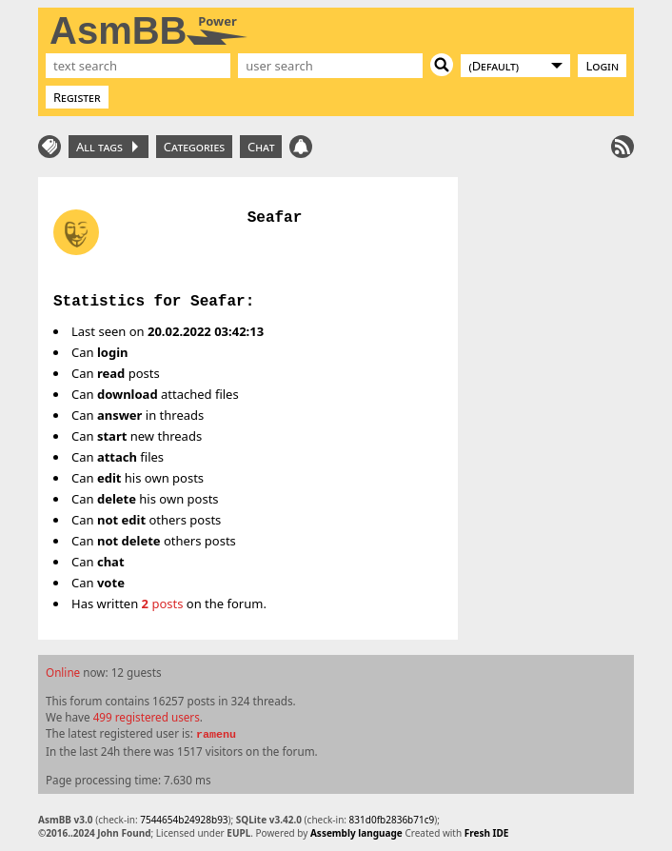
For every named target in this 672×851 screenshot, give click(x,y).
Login (602, 65)
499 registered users (146, 716)
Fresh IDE (486, 833)
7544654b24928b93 (183, 819)
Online (63, 672)
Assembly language (356, 833)
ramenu (216, 735)
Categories (194, 146)
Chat (260, 146)
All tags (107, 146)
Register (77, 97)
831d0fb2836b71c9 (392, 819)
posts (163, 603)
